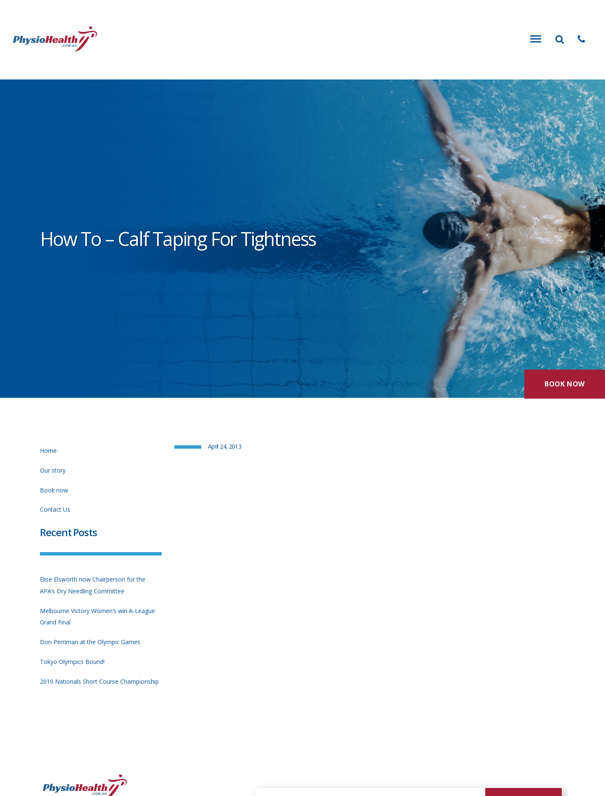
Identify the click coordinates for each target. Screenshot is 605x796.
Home (48, 451)
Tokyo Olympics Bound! (72, 662)
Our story (53, 470)
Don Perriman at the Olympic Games (90, 642)
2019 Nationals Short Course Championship (99, 681)
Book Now (564, 383)
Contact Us (55, 509)
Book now (54, 490)
